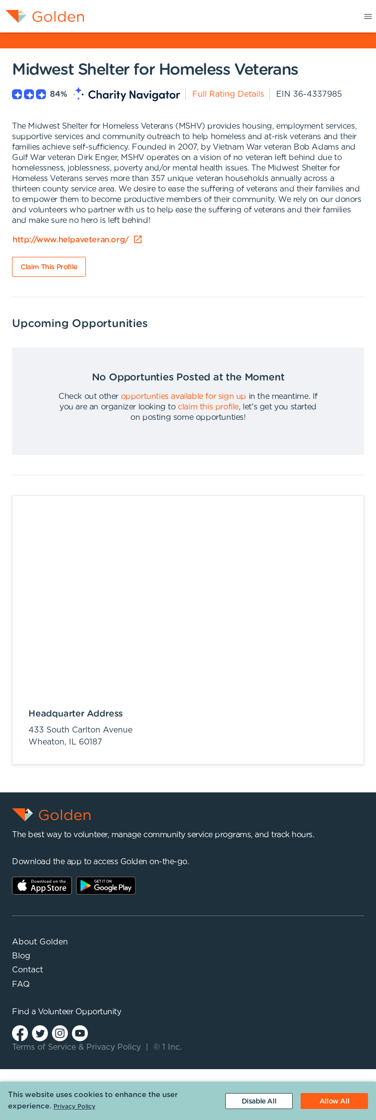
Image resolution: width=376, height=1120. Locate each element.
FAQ (21, 984)
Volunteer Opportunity (79, 1012)
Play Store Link (106, 886)
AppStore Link (42, 886)
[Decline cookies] (259, 1101)
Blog (21, 956)
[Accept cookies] (334, 1101)
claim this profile (208, 407)
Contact (27, 970)
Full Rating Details (228, 94)
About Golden (40, 942)
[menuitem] (42, 16)
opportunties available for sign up (183, 396)
